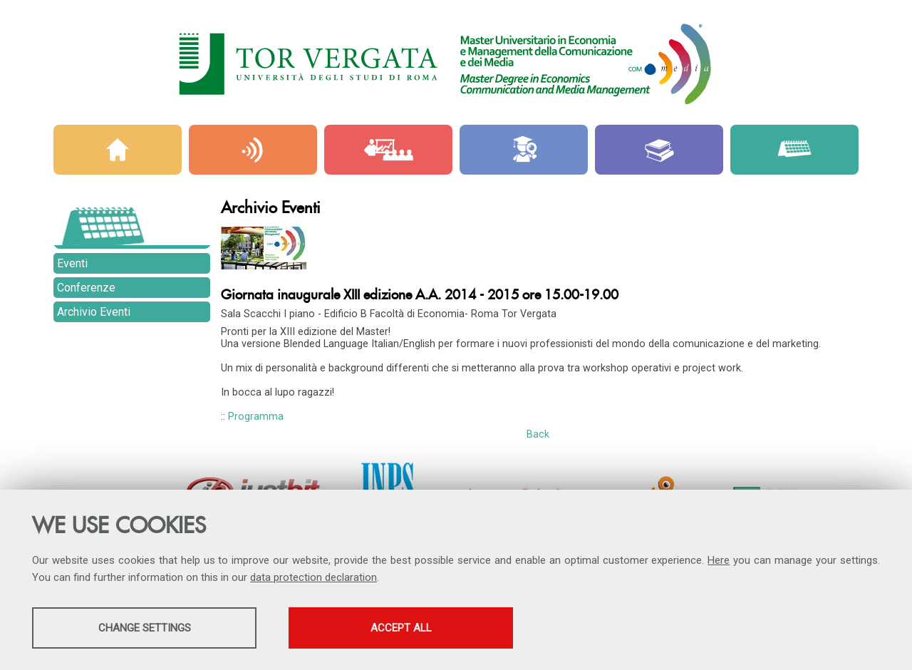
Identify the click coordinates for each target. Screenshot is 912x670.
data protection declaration (313, 577)
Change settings (144, 628)
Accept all (401, 628)
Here (719, 560)
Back (538, 434)
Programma (256, 417)
